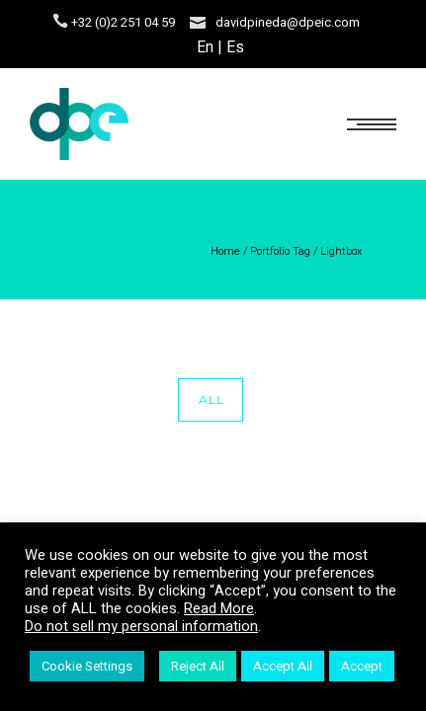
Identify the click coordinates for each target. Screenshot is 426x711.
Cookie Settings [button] (87, 666)
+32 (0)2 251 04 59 (123, 22)
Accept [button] (362, 666)
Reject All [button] (197, 666)
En (205, 47)
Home (225, 251)
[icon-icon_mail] (198, 21)
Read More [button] (219, 608)
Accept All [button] (282, 666)
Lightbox (341, 251)
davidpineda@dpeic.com (287, 22)
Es (235, 47)
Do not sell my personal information (141, 626)
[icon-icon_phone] (60, 21)
